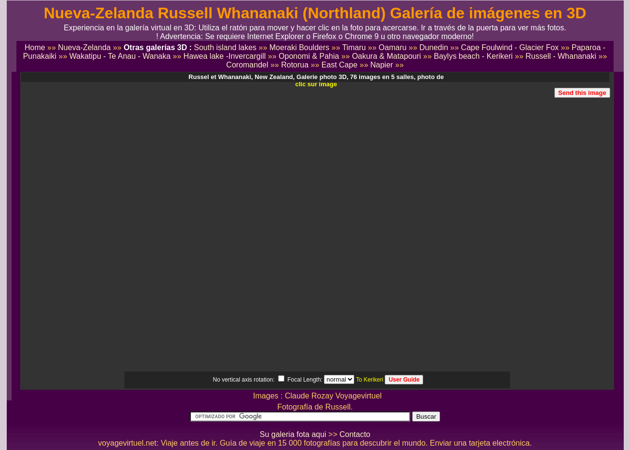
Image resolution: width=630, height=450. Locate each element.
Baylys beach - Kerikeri (473, 56)
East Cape (340, 65)
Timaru (354, 47)
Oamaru (393, 47)
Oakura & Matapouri (386, 56)
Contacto (354, 434)
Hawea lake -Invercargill (225, 56)
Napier (381, 65)
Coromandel (247, 65)
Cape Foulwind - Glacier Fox (510, 47)
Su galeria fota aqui (293, 434)
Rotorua (294, 65)
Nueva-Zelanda (84, 47)
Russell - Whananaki (560, 56)
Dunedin (433, 47)
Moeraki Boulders (299, 47)
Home (35, 47)
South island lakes (225, 47)
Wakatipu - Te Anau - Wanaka (120, 56)
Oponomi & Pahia (309, 56)
